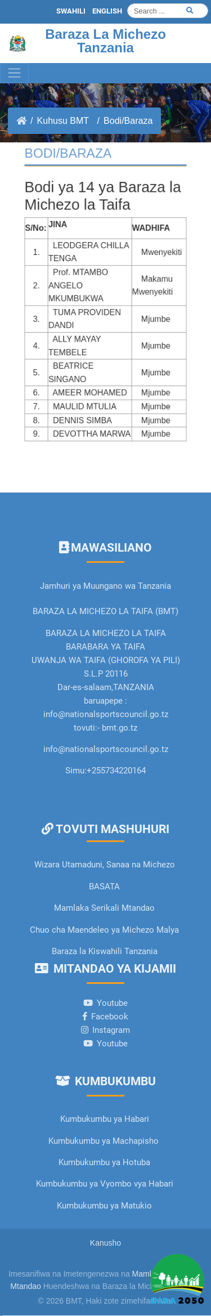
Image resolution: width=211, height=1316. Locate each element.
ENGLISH (107, 11)
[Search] (167, 10)
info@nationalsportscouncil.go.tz (105, 749)
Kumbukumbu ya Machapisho (104, 1141)
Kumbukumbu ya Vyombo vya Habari (104, 1184)
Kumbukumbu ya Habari (104, 1119)
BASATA (104, 886)
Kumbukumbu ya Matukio (104, 1206)
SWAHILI (71, 11)
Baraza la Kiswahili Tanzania (105, 951)
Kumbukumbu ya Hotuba (104, 1162)
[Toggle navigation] (14, 73)
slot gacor (1, 1315)
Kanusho (105, 1242)
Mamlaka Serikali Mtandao (104, 908)
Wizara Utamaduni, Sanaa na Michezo (104, 865)
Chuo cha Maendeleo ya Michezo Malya (104, 930)
